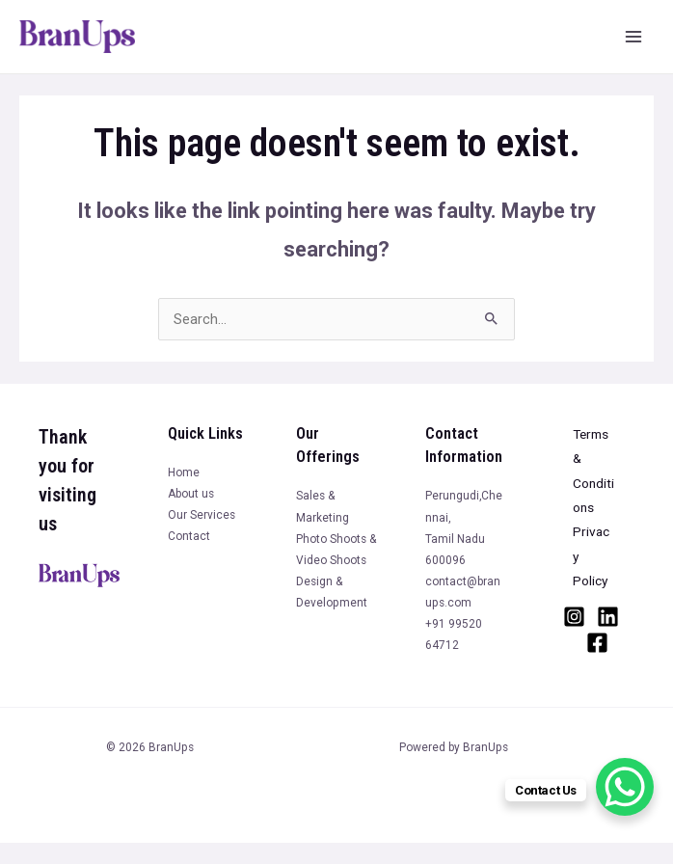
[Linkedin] (608, 617)
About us (191, 493)
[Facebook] (597, 643)
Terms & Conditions (593, 470)
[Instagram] (574, 617)
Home (184, 472)
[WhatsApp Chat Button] (625, 787)
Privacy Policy (591, 556)
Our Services (201, 515)
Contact (189, 536)
